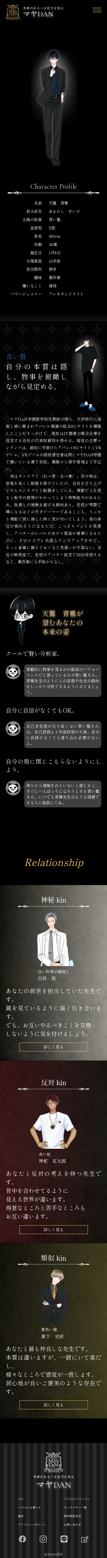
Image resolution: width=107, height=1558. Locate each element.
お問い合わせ (72, 1525)
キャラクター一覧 (75, 1507)
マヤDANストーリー (77, 1499)
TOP (20, 1499)
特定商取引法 (72, 1516)
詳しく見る (54, 1047)
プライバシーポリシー (32, 1525)
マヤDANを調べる (29, 1507)
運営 (20, 1516)
